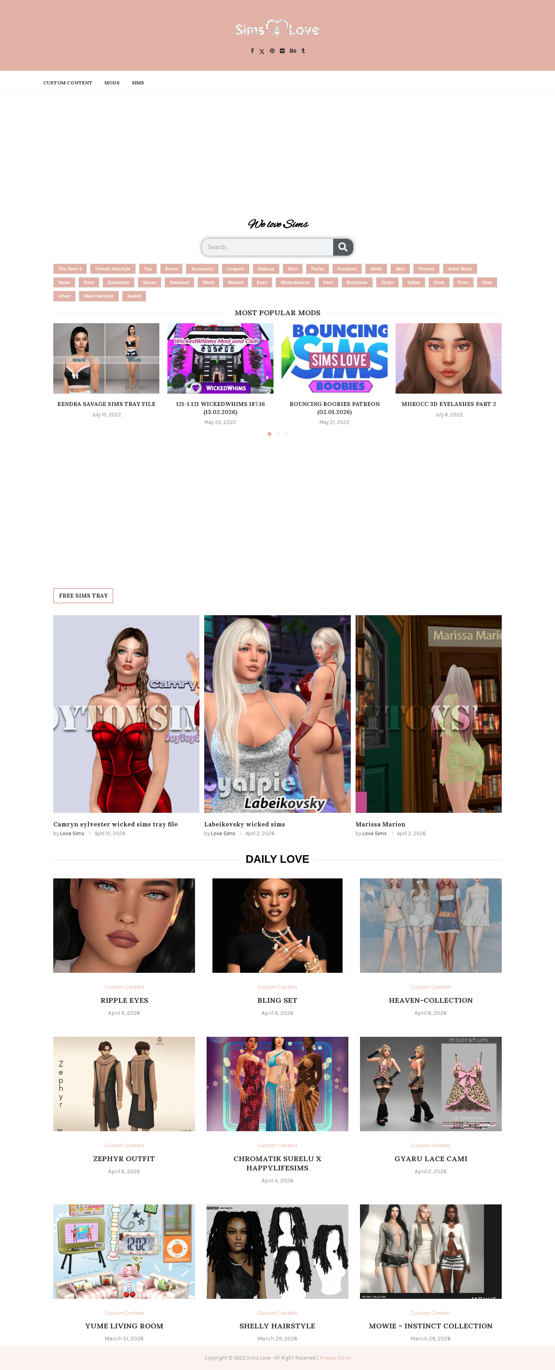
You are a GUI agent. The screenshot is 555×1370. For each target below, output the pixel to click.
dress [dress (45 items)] (171, 268)
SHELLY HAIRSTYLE (277, 1325)
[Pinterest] (272, 51)
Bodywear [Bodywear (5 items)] (357, 282)
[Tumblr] (303, 51)
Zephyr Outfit (124, 1158)
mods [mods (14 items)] (376, 268)
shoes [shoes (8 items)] (149, 282)
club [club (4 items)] (487, 282)
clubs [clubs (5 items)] (387, 282)
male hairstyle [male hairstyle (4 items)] (99, 296)
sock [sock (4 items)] (439, 282)
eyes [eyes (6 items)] (262, 282)
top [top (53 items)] (148, 268)
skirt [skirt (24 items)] (293, 268)
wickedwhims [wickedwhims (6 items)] (295, 282)
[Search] (343, 247)
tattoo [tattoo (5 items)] (413, 282)
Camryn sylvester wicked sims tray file (115, 824)
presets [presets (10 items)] (426, 268)
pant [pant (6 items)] (328, 282)
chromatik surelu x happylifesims (277, 1163)
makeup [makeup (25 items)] (266, 268)
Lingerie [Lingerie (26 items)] (235, 268)
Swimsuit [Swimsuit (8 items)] (179, 282)
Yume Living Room (124, 1325)
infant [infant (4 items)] (64, 296)
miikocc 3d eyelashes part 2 (449, 404)
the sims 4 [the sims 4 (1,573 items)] (70, 268)
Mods (112, 83)
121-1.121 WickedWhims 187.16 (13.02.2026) (220, 408)
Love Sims (72, 833)
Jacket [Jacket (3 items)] (134, 296)
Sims (138, 83)
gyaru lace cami (430, 1158)
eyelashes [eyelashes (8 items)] (118, 282)
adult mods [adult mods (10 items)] (460, 268)
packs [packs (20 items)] (317, 268)
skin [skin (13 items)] (400, 268)
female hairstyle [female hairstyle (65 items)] (112, 268)
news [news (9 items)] (64, 282)
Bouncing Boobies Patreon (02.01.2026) (335, 408)
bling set (277, 1000)
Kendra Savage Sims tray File (106, 404)
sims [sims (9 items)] (89, 282)
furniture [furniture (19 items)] (347, 268)
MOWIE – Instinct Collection (431, 1325)
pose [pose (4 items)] (463, 282)
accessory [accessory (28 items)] (202, 268)
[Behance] (293, 51)
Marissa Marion (381, 824)
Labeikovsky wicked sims (244, 824)
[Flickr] (282, 51)
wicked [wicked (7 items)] (235, 282)
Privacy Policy (335, 1357)
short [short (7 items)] (208, 282)
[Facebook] (252, 51)
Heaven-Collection (431, 1000)
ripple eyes (124, 1000)
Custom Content (67, 83)
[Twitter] (262, 51)
